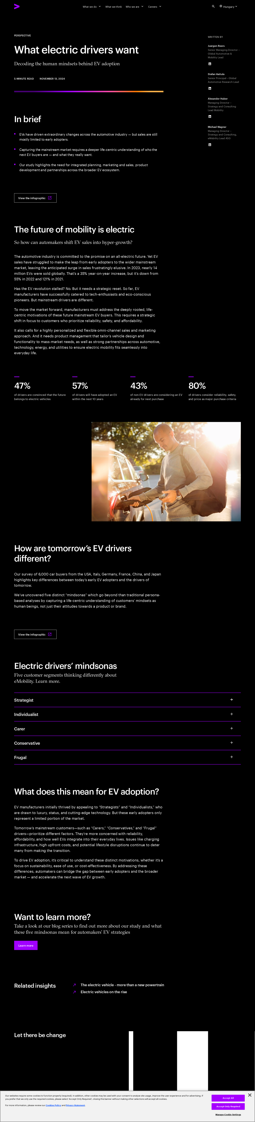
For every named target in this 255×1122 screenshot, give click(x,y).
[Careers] (155, 6)
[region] (127, 1106)
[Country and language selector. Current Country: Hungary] (228, 6)
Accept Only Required (228, 1106)
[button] (26, 945)
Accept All (228, 1098)
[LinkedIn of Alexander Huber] (210, 116)
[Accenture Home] (25, 6)
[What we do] (92, 6)
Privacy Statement (75, 1105)
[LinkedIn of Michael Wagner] (210, 144)
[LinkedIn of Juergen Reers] (210, 64)
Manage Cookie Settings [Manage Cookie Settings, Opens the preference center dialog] (228, 1115)
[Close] (249, 1095)
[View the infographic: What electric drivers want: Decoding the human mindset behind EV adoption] (35, 198)
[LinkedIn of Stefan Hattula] (210, 88)
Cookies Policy (53, 1105)
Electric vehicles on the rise (104, 991)
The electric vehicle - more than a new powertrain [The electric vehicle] (122, 984)
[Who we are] (135, 6)
